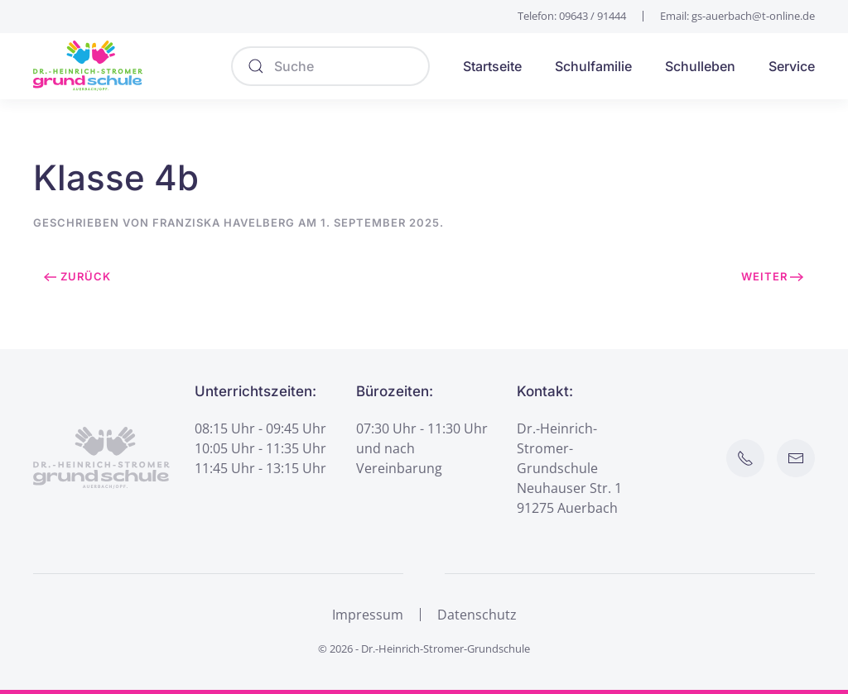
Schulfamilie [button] (593, 66)
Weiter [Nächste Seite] (772, 276)
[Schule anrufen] (745, 458)
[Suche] (330, 66)
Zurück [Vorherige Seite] (77, 276)
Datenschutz (477, 614)
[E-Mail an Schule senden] (796, 458)
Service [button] (791, 66)
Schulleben (700, 66)
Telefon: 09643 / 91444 (572, 15)
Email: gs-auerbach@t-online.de (737, 15)
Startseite (492, 66)
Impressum (367, 614)
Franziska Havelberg (223, 222)
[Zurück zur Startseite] (87, 66)
